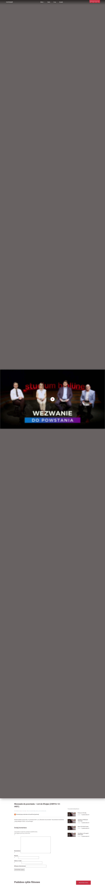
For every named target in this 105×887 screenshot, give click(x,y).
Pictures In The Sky (82, 812)
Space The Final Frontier (83, 826)
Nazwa (16, 856)
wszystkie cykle (83, 882)
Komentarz (17, 851)
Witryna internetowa (19, 866)
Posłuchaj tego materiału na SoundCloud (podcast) (26, 814)
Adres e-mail (17, 861)
